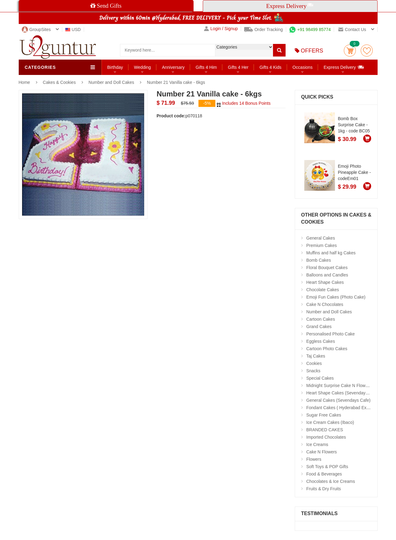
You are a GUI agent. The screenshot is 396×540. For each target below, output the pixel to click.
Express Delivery (344, 67)
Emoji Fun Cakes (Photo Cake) (336, 297)
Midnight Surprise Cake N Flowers (338, 385)
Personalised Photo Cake (330, 333)
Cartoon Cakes (320, 319)
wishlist (367, 51)
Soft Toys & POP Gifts (327, 466)
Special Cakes (320, 378)
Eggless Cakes (320, 341)
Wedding (142, 67)
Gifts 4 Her (238, 67)
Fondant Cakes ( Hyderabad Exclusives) (344, 407)
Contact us (352, 29)
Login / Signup (221, 28)
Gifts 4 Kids (271, 67)
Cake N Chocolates (325, 304)
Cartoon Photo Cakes (327, 348)
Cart (350, 51)
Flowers (313, 459)
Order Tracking (263, 29)
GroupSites (36, 29)
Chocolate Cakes (322, 289)
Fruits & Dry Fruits (323, 488)
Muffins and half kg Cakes (331, 252)
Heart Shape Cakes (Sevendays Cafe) (342, 392)
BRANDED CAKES (324, 429)
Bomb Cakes (318, 260)
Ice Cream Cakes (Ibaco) (330, 422)
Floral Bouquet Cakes (327, 267)
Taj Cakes (315, 356)
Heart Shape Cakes (325, 282)
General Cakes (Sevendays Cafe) (338, 400)
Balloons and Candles (327, 274)
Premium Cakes (321, 245)
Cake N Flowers (321, 451)
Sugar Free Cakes (323, 415)
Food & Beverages (324, 474)
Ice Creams (317, 444)
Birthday (115, 67)
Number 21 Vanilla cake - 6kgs (176, 82)
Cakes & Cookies (60, 82)
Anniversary (173, 67)
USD (73, 29)
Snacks (313, 370)
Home (24, 82)
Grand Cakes (319, 326)
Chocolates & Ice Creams (330, 481)
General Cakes (320, 238)
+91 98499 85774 (310, 29)
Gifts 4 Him (206, 67)
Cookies (314, 363)
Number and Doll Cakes (111, 82)
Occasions (303, 67)
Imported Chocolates (326, 437)
